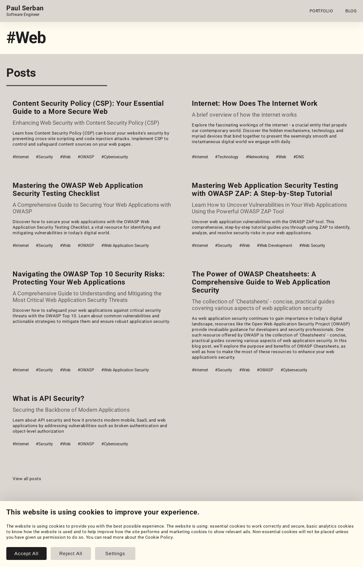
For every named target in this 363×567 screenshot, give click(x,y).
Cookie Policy (209, 537)
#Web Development (274, 245)
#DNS (298, 156)
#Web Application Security (125, 245)
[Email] (66, 518)
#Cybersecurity (114, 156)
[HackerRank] (38, 518)
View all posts (27, 478)
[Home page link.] (25, 10)
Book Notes (113, 548)
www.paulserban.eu (317, 562)
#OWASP (86, 156)
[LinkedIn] (9, 518)
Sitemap (348, 562)
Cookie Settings (212, 532)
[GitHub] (23, 518)
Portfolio (15, 532)
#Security (44, 156)
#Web (65, 156)
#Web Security (312, 245)
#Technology (226, 156)
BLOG (351, 10)
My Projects (18, 537)
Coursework (18, 543)
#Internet (21, 156)
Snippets (110, 543)
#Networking (257, 156)
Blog (105, 532)
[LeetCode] (52, 518)
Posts (107, 537)
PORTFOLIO (321, 10)
